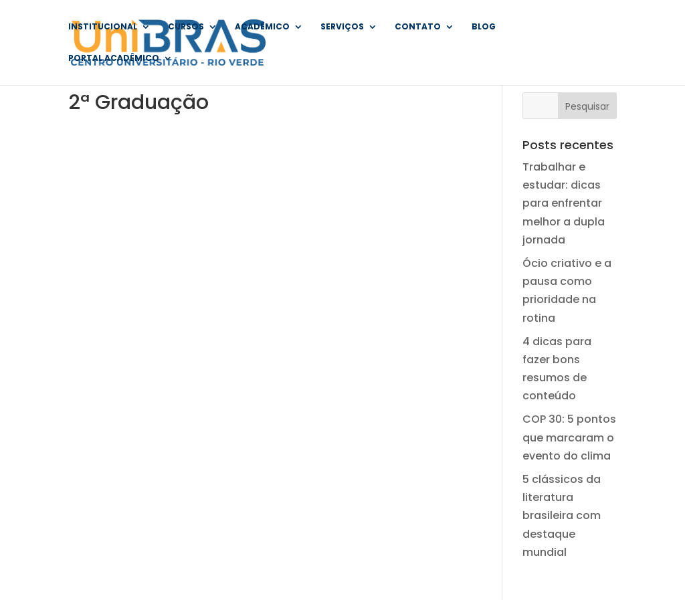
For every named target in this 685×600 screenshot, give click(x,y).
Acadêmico (262, 27)
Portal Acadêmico (113, 59)
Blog (484, 27)
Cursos (186, 27)
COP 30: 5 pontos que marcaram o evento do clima (569, 437)
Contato (418, 27)
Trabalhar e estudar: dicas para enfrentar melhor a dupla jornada (563, 203)
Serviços (342, 27)
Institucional (102, 27)
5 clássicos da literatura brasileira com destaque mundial (561, 516)
